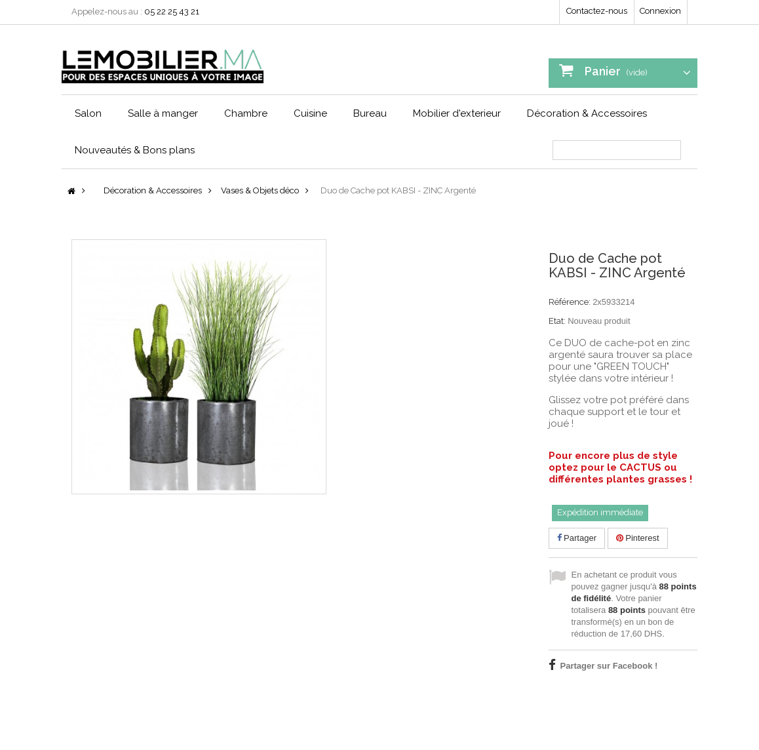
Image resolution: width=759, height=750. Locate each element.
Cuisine (310, 113)
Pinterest (637, 538)
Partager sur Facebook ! (609, 666)
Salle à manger (163, 113)
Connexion (660, 11)
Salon (88, 113)
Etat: (557, 321)
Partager (576, 538)
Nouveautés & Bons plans (135, 150)
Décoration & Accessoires (587, 113)
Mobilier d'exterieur (457, 113)
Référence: (570, 302)
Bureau (370, 113)
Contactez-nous (596, 11)
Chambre (245, 113)
